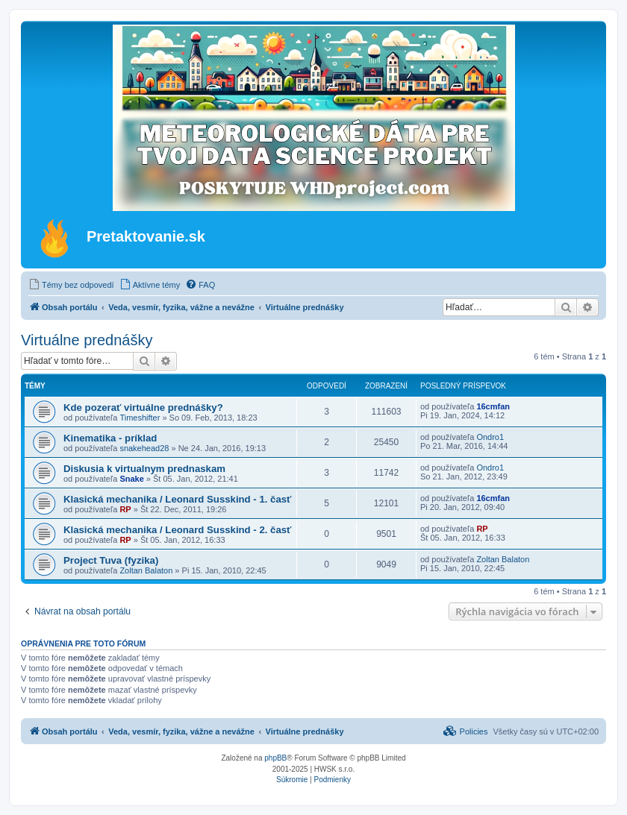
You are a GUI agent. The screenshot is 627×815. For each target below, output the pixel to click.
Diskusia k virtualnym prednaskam (144, 468)
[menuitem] (71, 285)
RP (125, 509)
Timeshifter (139, 417)
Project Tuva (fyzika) (110, 560)
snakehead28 (144, 448)
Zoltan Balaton (145, 570)
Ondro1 (490, 436)
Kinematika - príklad (110, 438)
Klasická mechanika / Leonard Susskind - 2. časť (177, 529)
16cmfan (493, 406)
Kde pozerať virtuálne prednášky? (143, 407)
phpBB (275, 758)
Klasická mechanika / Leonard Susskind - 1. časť (177, 499)
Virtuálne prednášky (86, 340)
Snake (131, 478)
